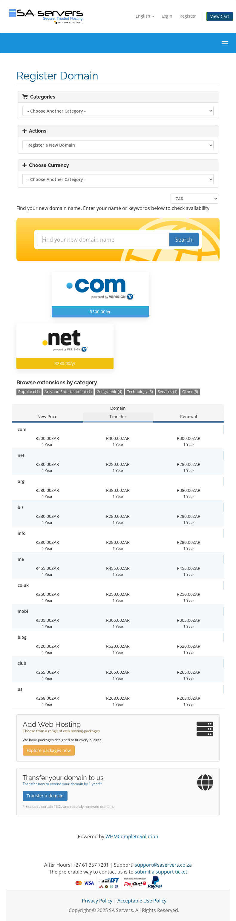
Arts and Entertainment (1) (68, 391)
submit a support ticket (161, 871)
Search (183, 239)
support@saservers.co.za (163, 865)
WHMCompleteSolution (131, 836)
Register (188, 16)
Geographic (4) (109, 391)
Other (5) (190, 391)
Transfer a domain (45, 796)
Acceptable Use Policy (141, 900)
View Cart (219, 16)
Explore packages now (49, 750)
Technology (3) (140, 391)
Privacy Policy (97, 900)
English (145, 16)
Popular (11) (29, 391)
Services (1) (167, 391)
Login (167, 16)
